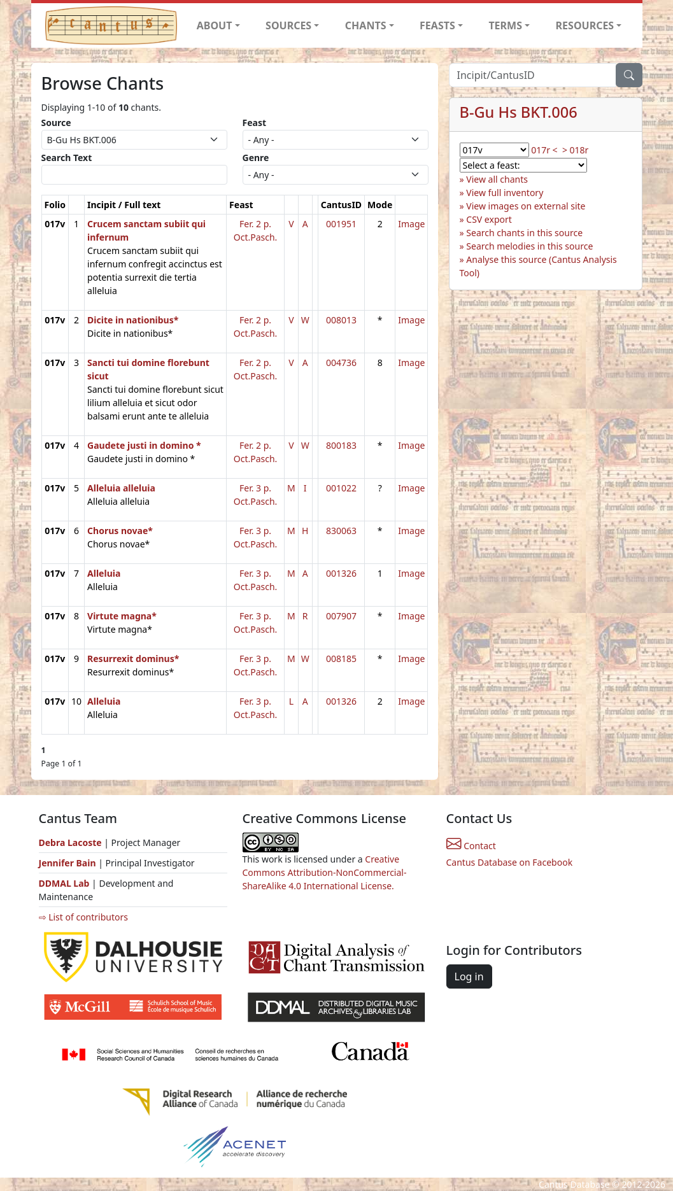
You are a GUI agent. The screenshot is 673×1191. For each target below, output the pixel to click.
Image (411, 224)
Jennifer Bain (69, 863)
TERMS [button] (505, 25)
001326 (341, 573)
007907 (341, 616)
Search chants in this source (524, 233)
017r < (544, 150)
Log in (469, 976)
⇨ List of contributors (83, 917)
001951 (341, 224)
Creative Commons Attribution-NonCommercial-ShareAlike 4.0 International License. (325, 872)
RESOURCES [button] (585, 25)
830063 (341, 531)
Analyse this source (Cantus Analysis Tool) (538, 266)
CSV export (489, 219)
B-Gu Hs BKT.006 (518, 112)
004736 (341, 362)
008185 (341, 658)
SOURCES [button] (288, 25)
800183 (341, 445)
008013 (341, 320)
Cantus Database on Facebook (509, 862)
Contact (471, 846)
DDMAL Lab (64, 883)
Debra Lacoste (70, 842)
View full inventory (504, 193)
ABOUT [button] (214, 25)
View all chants (497, 179)
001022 (341, 488)
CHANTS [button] (365, 25)
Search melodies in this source (529, 246)
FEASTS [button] (437, 25)
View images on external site (525, 206)
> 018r (575, 150)
